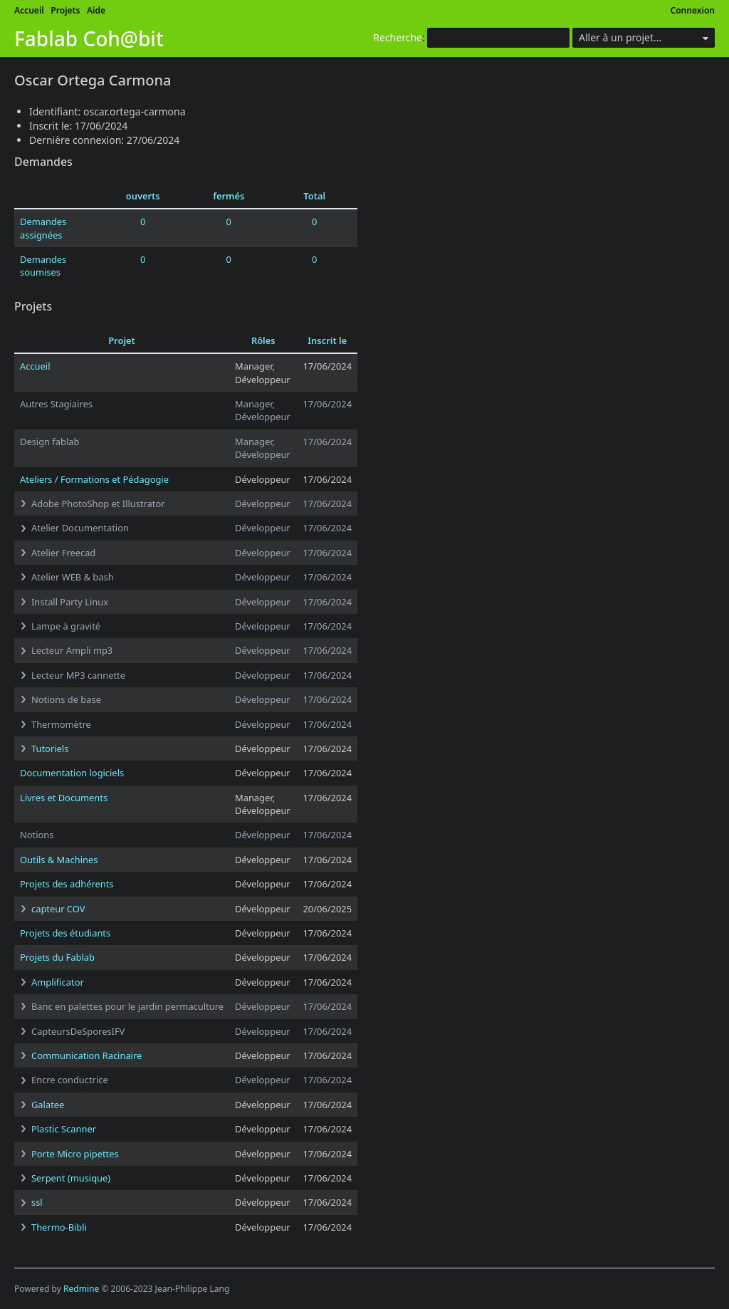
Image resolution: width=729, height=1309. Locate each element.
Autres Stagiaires (56, 403)
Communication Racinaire (86, 1055)
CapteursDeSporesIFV (78, 1031)
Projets (65, 10)
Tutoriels (49, 748)
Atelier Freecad (63, 552)
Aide (96, 10)
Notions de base (66, 699)
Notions (36, 834)
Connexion (693, 10)
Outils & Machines (59, 859)
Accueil (29, 10)
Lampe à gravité (65, 626)
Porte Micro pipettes (75, 1153)
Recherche (397, 37)
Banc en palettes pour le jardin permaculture (127, 1006)
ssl (37, 1202)
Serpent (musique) (70, 1178)
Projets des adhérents (67, 883)
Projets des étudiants (65, 933)
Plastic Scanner (63, 1128)
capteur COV (58, 908)
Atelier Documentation (80, 527)
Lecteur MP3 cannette (78, 675)
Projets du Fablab (57, 957)
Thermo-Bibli (59, 1227)
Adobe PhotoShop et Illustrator (98, 503)
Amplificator (57, 982)
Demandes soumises (43, 265)
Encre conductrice (69, 1079)
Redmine (81, 1289)
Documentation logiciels (72, 772)
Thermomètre (61, 724)
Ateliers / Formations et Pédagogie (94, 479)
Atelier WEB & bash (72, 576)
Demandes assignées (43, 228)
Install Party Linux (69, 601)
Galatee (47, 1104)
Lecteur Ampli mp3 (71, 650)
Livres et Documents (63, 797)
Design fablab (49, 441)
